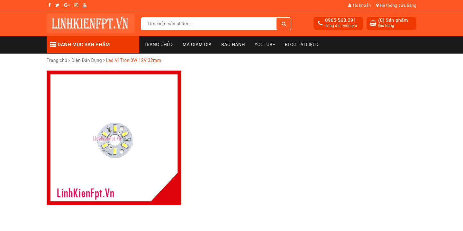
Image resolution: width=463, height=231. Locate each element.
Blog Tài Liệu (302, 44)
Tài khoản (359, 5)
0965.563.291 (340, 20)
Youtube (265, 44)
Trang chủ (158, 44)
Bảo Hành (233, 44)
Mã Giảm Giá (197, 44)
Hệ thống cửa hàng (396, 5)
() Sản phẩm (393, 23)
